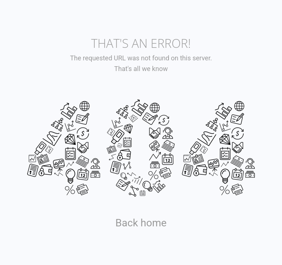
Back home (140, 223)
